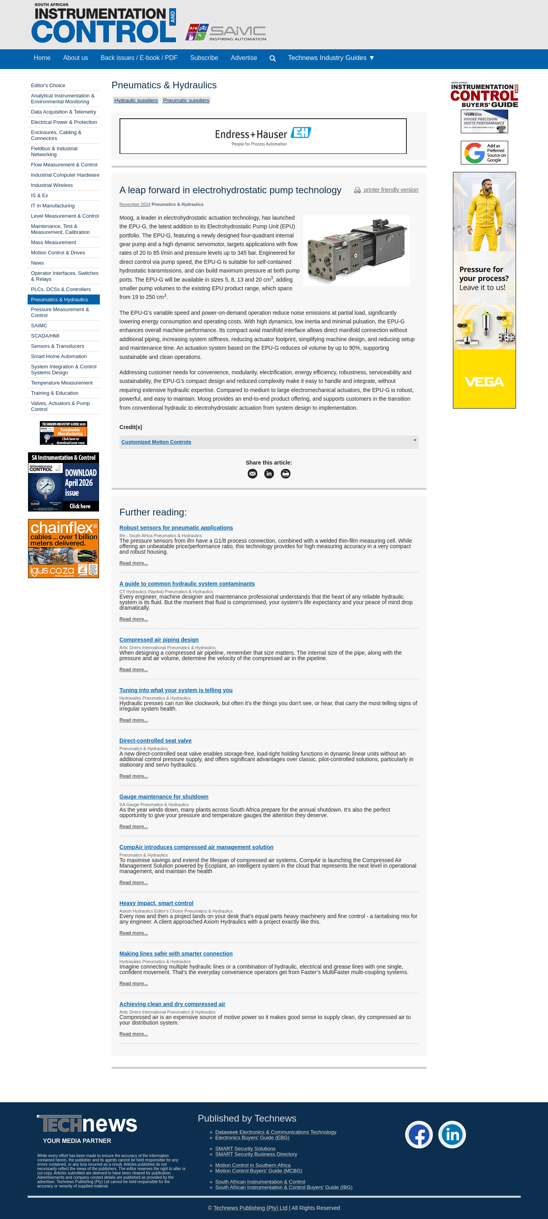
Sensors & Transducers (57, 346)
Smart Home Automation (59, 356)
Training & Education (55, 393)
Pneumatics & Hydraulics (59, 299)
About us (75, 57)
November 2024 (135, 204)
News (37, 263)
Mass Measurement (53, 242)
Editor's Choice (48, 85)
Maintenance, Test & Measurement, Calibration (60, 229)
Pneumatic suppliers (186, 100)
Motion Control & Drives (58, 253)
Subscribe (204, 57)
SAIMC (39, 326)
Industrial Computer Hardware (65, 175)
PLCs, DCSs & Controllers (61, 289)
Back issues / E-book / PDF (139, 57)
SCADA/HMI (45, 336)
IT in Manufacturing (53, 206)
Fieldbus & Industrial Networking (54, 151)
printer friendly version (385, 190)
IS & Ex (39, 195)
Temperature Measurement (62, 383)
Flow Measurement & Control (64, 165)
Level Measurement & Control (65, 216)
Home (42, 57)
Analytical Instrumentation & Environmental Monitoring (63, 99)
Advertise (244, 57)
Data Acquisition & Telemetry (63, 112)
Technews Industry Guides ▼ (331, 58)
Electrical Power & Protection (64, 122)
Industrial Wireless (52, 185)
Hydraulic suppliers (136, 100)
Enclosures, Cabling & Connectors (56, 135)
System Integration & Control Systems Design (64, 369)
